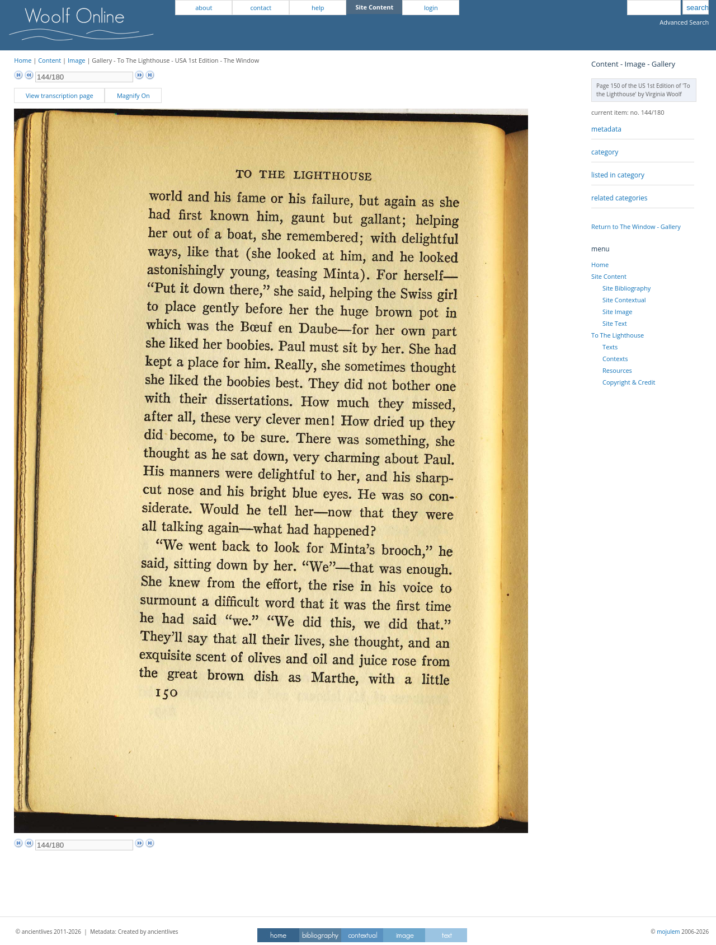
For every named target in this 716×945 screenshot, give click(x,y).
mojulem (668, 931)
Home (22, 60)
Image (77, 60)
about (203, 7)
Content (49, 60)
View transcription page (59, 95)
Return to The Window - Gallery (636, 226)
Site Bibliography (626, 288)
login (431, 7)
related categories (619, 198)
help (318, 7)
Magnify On (133, 95)
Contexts (615, 358)
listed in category (617, 175)
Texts (610, 347)
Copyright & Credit (628, 382)
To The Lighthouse (617, 335)
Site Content (608, 276)
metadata (606, 129)
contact (260, 7)
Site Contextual (624, 300)
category (604, 152)
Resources (617, 370)
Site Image (617, 311)
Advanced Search (684, 22)
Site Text (614, 323)
